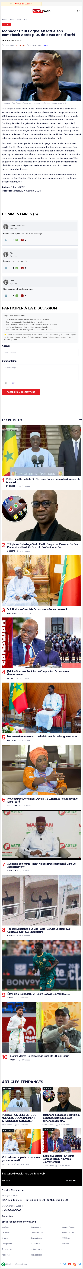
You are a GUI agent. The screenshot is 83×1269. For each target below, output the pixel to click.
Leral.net (5, 1227)
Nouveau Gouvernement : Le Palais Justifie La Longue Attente (42, 736)
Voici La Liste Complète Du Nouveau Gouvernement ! (37, 609)
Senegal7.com (36, 1238)
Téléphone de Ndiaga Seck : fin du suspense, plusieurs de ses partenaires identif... (61, 1118)
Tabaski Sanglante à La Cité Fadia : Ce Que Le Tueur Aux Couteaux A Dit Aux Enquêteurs (38, 930)
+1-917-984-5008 (11, 1210)
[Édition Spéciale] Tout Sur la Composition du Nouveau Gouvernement (58, 1158)
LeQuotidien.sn (36, 1249)
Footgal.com (7, 1244)
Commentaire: (40, 373)
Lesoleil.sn (6, 1233)
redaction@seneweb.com (23, 1222)
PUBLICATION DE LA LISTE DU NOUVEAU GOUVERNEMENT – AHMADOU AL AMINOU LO (19, 1118)
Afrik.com (65, 1244)
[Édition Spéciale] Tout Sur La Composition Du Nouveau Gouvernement (38, 673)
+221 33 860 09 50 (57, 1200)
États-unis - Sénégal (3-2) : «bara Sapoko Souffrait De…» (38, 994)
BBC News (66, 1238)
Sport (19, 20)
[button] (6, 240)
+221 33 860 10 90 (34, 1200)
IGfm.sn (5, 1238)
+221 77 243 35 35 (12, 1200)
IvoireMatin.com (68, 1233)
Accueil (4, 20)
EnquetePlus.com (69, 1227)
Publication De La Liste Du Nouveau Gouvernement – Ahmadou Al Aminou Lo (43, 481)
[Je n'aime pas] (24, 240)
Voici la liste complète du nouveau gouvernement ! (21, 1159)
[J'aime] (15, 240)
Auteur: (40, 350)
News (12, 20)
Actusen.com (7, 1249)
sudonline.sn (35, 1244)
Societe (11, 551)
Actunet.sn (6, 1255)
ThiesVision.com (37, 1233)
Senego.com (35, 1227)
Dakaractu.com (36, 1255)
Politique (12, 613)
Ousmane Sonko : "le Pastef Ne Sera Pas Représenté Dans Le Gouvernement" (41, 865)
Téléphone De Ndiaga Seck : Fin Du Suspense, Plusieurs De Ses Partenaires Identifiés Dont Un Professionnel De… (42, 546)
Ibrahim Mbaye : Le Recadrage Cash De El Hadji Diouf (39, 1056)
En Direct (10, 486)
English (46, 45)
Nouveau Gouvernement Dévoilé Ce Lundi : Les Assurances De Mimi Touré (42, 800)
